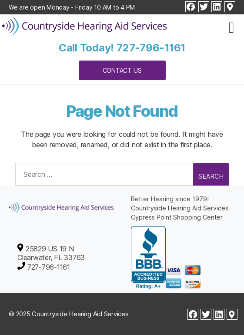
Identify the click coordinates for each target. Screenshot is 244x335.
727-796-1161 (151, 47)
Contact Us (122, 70)
